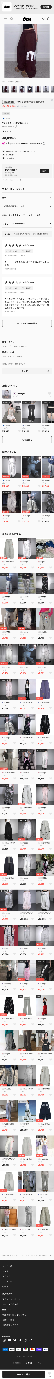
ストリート (6, 356)
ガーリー (19, 356)
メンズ (5, 1271)
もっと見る (27, 439)
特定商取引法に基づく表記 (14, 1314)
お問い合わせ (7, 364)
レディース (7, 1265)
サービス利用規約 (10, 1304)
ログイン (21, 151)
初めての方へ (8, 1294)
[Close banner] (2, 2)
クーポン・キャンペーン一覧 (11, 180)
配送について (20, 364)
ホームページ (6, 1255)
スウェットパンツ (20, 346)
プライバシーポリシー (12, 1299)
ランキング (7, 1281)
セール (5, 1286)
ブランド (6, 1276)
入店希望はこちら (10, 1325)
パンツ (5, 346)
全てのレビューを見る (27, 323)
